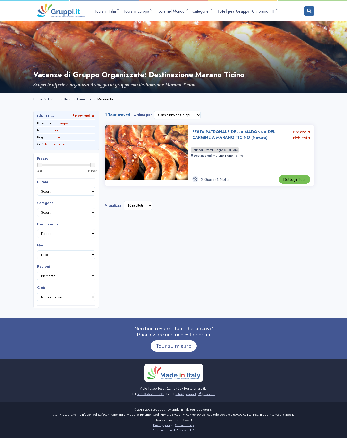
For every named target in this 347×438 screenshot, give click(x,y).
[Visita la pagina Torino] (238, 155)
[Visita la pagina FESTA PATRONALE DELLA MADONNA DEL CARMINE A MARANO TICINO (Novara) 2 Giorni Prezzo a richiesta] (146, 155)
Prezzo (42, 158)
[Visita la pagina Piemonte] (84, 99)
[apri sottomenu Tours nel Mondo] (173, 11)
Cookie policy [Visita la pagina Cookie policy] (184, 425)
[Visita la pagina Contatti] (209, 394)
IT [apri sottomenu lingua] (275, 11)
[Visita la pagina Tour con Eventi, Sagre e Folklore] (215, 150)
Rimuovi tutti (83, 115)
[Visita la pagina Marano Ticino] (223, 155)
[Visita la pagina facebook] (200, 394)
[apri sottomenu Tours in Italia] (107, 11)
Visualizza (113, 205)
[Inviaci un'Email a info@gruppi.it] (186, 394)
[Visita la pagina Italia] (67, 99)
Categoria (45, 203)
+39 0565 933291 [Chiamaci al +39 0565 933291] (150, 394)
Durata (42, 181)
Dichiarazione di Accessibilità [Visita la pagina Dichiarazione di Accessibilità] (173, 430)
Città (41, 287)
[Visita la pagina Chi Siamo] (260, 11)
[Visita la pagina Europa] (53, 99)
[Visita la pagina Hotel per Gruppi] (232, 11)
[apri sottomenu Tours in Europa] (138, 11)
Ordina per (143, 114)
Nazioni (43, 245)
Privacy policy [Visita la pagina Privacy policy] (162, 425)
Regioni (43, 266)
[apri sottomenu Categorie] (203, 11)
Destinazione (48, 224)
